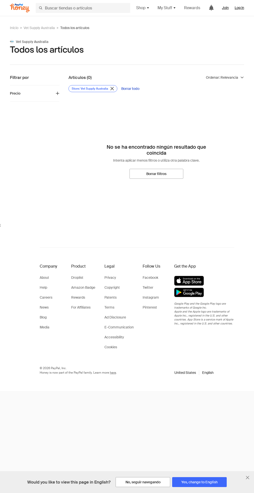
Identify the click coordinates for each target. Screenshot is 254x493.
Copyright (112, 287)
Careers (46, 297)
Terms (109, 307)
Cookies (110, 347)
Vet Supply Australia (39, 28)
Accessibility (114, 337)
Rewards (192, 7)
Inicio (14, 28)
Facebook (150, 277)
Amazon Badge (83, 287)
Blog (43, 317)
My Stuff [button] (167, 7)
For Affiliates (81, 307)
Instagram (151, 297)
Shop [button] (143, 7)
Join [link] (225, 7)
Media (44, 327)
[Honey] (20, 8)
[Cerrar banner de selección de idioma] (247, 477)
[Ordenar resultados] (225, 77)
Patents (110, 297)
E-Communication (119, 327)
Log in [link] (239, 7)
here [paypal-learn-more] (113, 373)
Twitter (148, 287)
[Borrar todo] (130, 89)
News (44, 307)
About (44, 277)
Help (43, 287)
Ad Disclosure (115, 317)
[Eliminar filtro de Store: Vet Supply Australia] (92, 88)
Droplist (77, 277)
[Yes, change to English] (199, 482)
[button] (194, 372)
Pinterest (150, 307)
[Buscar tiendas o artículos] (83, 8)
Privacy (110, 277)
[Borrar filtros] (156, 174)
